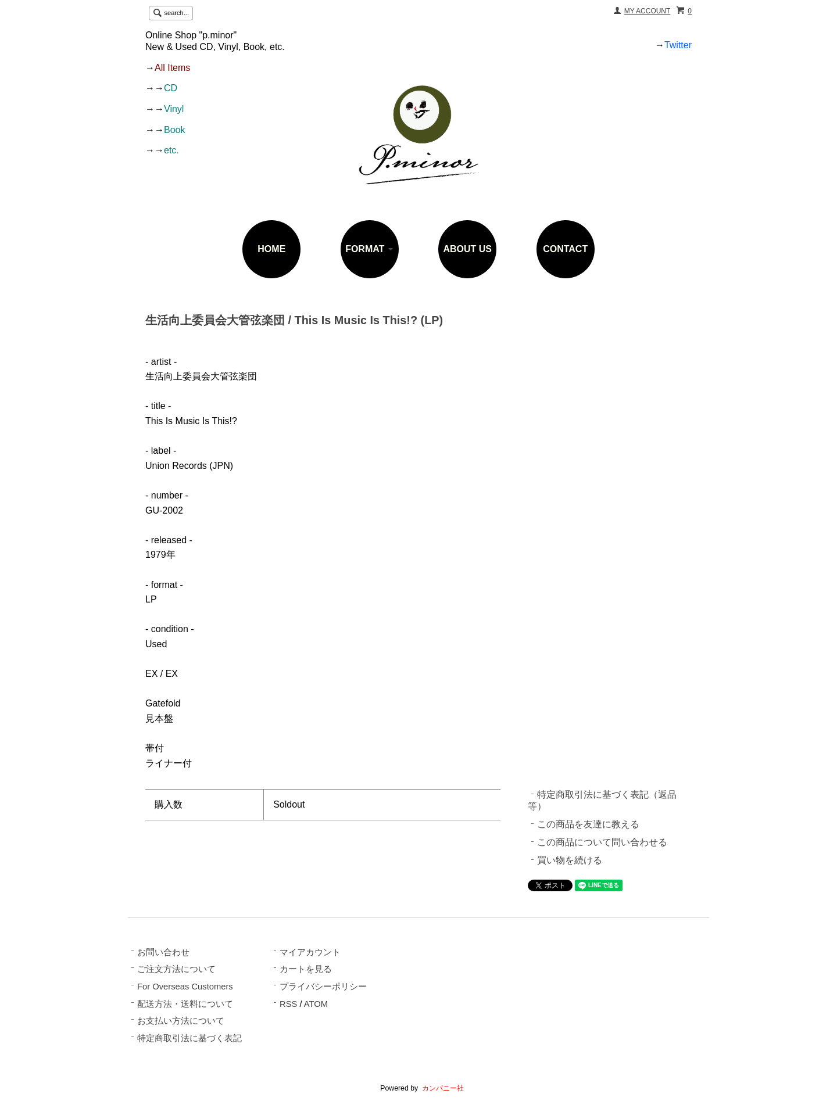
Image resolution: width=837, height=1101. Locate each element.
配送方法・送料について (185, 1004)
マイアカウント (310, 952)
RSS (288, 1004)
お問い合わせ (163, 952)
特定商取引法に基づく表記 (189, 1038)
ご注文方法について (176, 969)
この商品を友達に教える (588, 824)
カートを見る (306, 969)
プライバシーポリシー (323, 986)
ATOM (316, 1004)
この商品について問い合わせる (602, 842)
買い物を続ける (569, 860)
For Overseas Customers (185, 986)
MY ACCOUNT (647, 11)
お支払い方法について (180, 1020)
